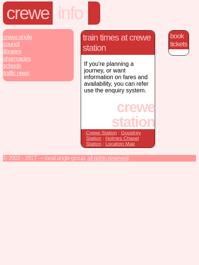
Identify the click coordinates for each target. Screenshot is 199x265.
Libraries (12, 51)
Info (70, 13)
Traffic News (16, 73)
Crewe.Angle (17, 37)
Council (11, 44)
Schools (12, 66)
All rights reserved (107, 158)
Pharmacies (17, 59)
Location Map (120, 143)
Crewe (28, 13)
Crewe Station (101, 132)
